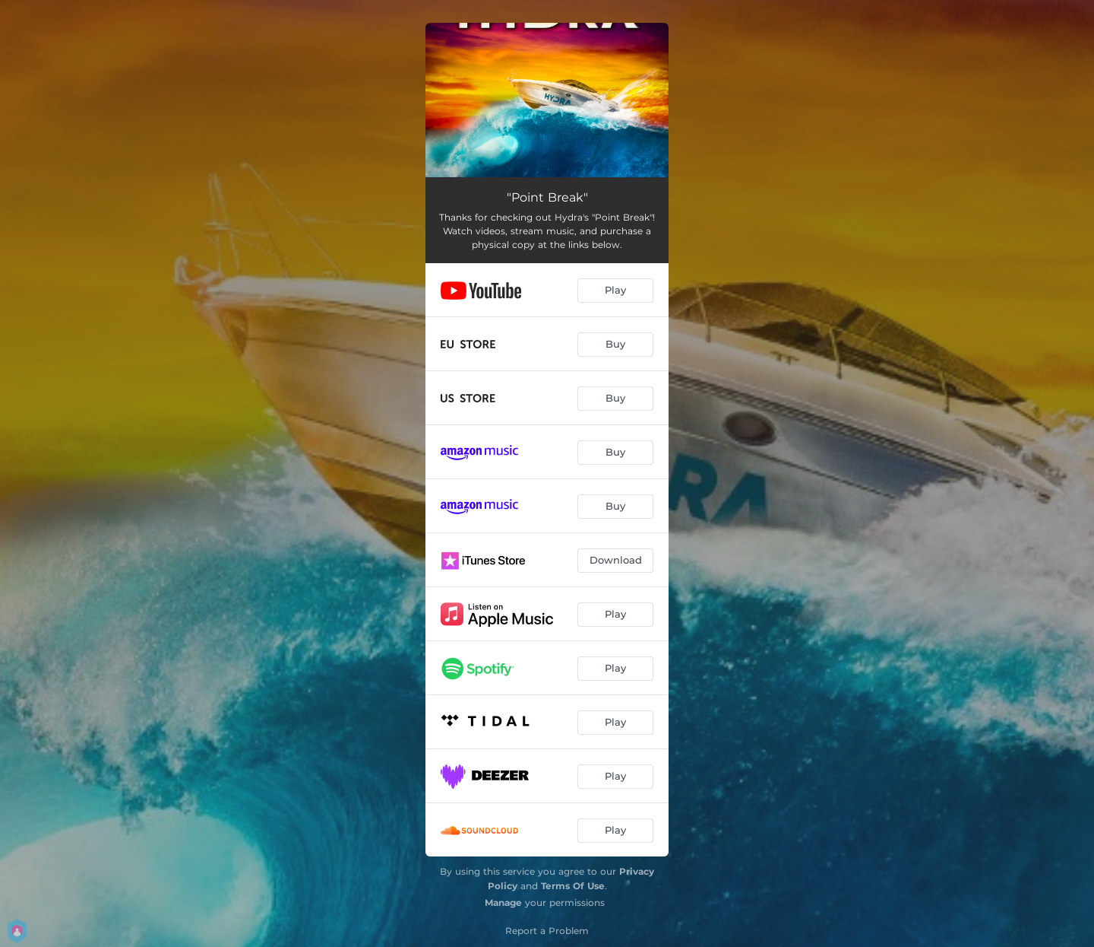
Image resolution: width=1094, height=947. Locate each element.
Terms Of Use (573, 885)
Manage (503, 902)
